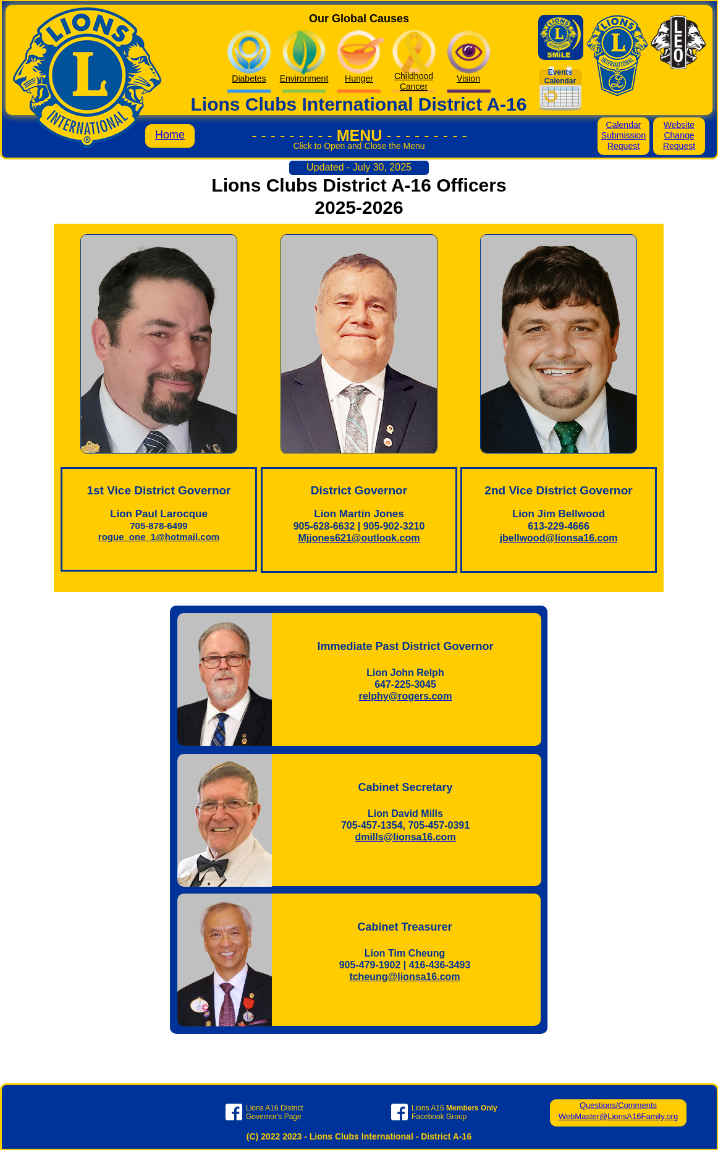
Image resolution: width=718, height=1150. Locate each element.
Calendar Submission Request (623, 135)
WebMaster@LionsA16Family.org (618, 1116)
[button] (359, 152)
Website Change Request (679, 135)
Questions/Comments (618, 1105)
